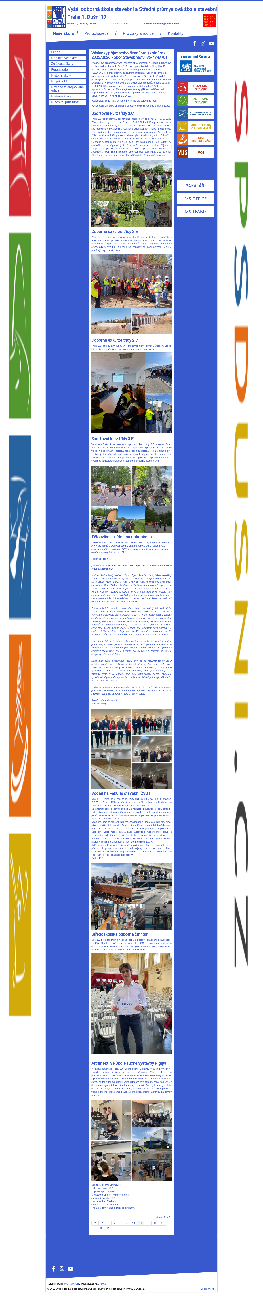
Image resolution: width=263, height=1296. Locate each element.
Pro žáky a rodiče (138, 33)
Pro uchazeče (96, 33)
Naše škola (63, 33)
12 (147, 1223)
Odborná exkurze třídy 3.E (105, 1204)
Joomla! (102, 1283)
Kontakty (175, 33)
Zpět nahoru (207, 1288)
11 (140, 1223)
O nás (55, 52)
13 (155, 1223)
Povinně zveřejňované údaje (67, 89)
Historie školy (61, 75)
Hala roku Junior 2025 (102, 1188)
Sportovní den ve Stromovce (106, 1184)
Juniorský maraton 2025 (103, 1198)
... (127, 1223)
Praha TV (107, 558)
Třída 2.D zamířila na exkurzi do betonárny (113, 1207)
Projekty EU (60, 81)
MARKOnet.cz (71, 1283)
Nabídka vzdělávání (65, 58)
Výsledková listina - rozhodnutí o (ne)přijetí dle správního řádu (124, 100)
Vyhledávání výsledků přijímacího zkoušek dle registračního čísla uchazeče (130, 105)
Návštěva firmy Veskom (103, 1201)
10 (133, 1223)
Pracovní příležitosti (65, 102)
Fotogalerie (59, 69)
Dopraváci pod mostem (103, 1191)
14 (162, 1223)
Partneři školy (61, 96)
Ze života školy (62, 63)
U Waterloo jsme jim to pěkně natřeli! (110, 1194)
